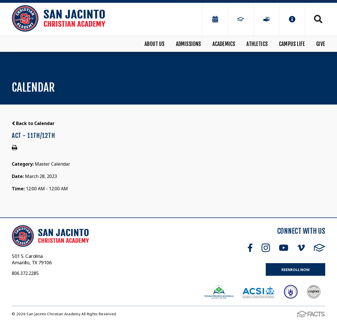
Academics (223, 44)
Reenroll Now (295, 269)
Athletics (257, 44)
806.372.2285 (25, 273)
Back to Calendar (33, 123)
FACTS (319, 248)
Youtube (283, 248)
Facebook (250, 248)
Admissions (188, 44)
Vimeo (301, 248)
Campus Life (292, 44)
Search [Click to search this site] (318, 19)
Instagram (266, 248)
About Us (155, 44)
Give (320, 44)
